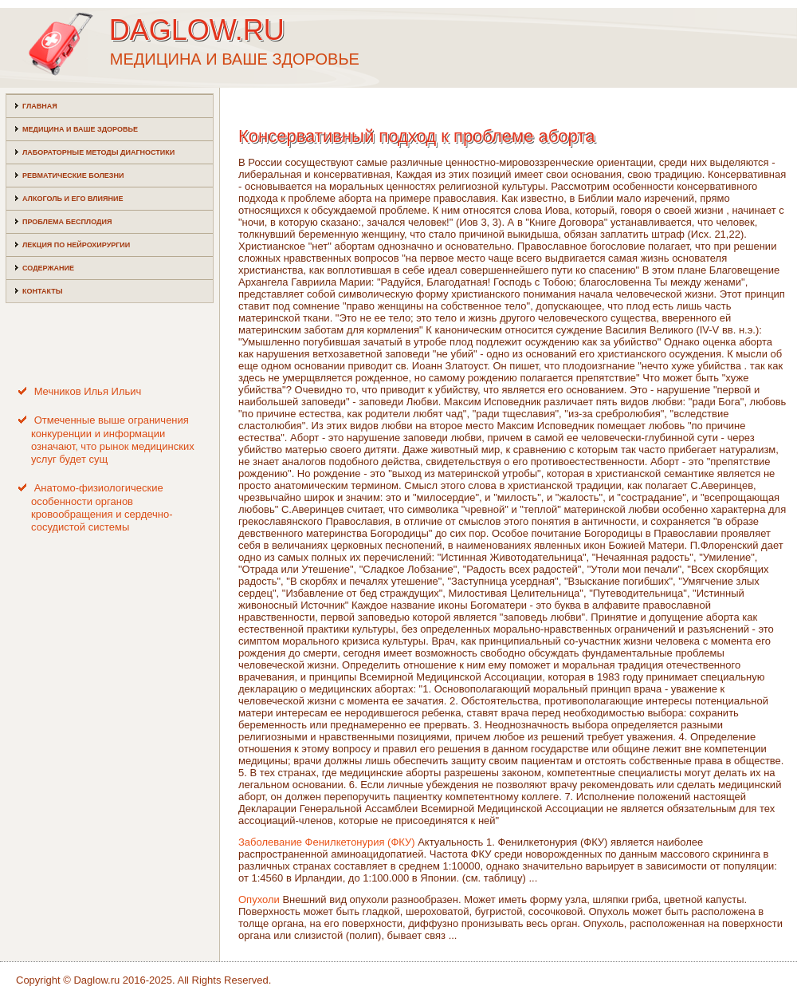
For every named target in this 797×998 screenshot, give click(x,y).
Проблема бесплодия (67, 222)
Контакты (42, 291)
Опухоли (259, 899)
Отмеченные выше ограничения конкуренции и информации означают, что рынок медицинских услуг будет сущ (112, 439)
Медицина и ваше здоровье (80, 129)
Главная (39, 106)
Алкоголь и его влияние (72, 199)
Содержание (48, 268)
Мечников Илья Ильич (88, 391)
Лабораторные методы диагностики (98, 152)
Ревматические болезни (73, 175)
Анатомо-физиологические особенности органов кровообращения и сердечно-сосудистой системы (102, 507)
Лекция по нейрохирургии (76, 245)
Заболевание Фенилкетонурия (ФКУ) (326, 842)
